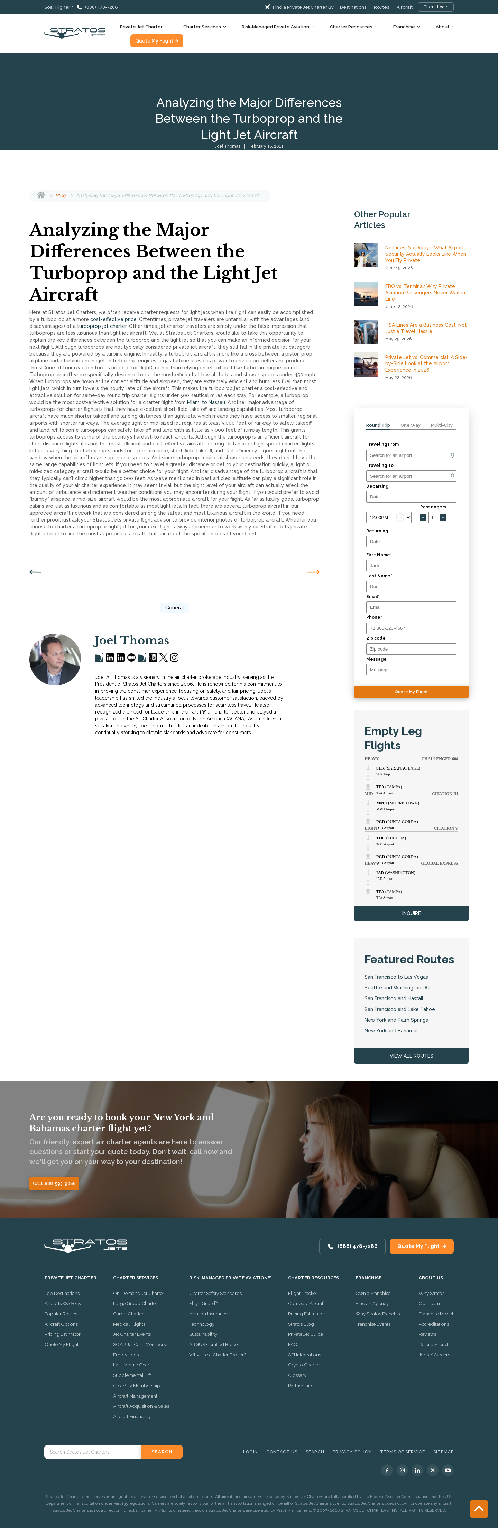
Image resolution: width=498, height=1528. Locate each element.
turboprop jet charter (102, 326)
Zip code (376, 638)
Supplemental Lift (132, 1375)
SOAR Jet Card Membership (143, 1344)
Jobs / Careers (434, 1354)
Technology (201, 1324)
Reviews (427, 1334)
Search (315, 1451)
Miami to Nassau (206, 402)
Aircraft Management (135, 1396)
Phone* (374, 617)
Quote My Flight (154, 41)
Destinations (353, 7)
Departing (377, 486)
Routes (381, 7)
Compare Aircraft (306, 1303)
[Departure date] (411, 497)
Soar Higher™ (59, 7)
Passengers (433, 507)
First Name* (379, 555)
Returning (377, 530)
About (443, 26)
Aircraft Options (61, 1324)
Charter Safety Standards (215, 1293)
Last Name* (379, 575)
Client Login (436, 6)
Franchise (404, 26)
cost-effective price (113, 319)
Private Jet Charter (141, 26)
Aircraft (405, 7)
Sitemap (443, 1451)
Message (376, 659)
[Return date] (411, 541)
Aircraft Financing (131, 1416)
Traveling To (380, 465)
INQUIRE (411, 913)
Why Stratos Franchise (379, 1313)
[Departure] (411, 455)
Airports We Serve (63, 1303)
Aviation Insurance (208, 1313)
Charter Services (202, 26)
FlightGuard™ (204, 1303)
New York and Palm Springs (396, 1020)
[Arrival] (411, 476)
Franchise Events (373, 1324)
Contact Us (281, 1451)
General (174, 607)
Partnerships (301, 1385)
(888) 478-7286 (101, 7)
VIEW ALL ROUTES (411, 1056)
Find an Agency (372, 1303)
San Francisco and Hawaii (394, 998)
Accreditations (434, 1324)
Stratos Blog (301, 1324)
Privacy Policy (352, 1451)
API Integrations (304, 1354)
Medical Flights (129, 1324)
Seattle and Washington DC (397, 988)
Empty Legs (126, 1354)
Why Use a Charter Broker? (217, 1354)
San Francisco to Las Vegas (396, 977)
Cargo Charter (128, 1313)
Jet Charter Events (132, 1334)
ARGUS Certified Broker (214, 1344)
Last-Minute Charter (134, 1365)
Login (250, 1451)
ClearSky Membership (136, 1385)
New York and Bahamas (392, 1030)
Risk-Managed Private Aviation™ (230, 1278)
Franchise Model (436, 1313)
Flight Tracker (302, 1293)
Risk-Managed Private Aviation (275, 26)
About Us (431, 1278)
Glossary (297, 1375)
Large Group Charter (135, 1303)
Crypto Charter (304, 1365)
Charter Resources (351, 26)
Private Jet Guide (305, 1334)
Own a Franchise (373, 1293)
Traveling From (382, 444)
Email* (373, 596)
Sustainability (203, 1334)
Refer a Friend (433, 1344)
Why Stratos (431, 1293)
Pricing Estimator (63, 1334)
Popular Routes (61, 1313)
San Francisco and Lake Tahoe (400, 1009)
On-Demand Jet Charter (138, 1293)
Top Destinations (62, 1293)
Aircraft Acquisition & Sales (141, 1406)
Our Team (429, 1303)
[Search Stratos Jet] (92, 1452)
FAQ (292, 1344)
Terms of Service (402, 1451)
